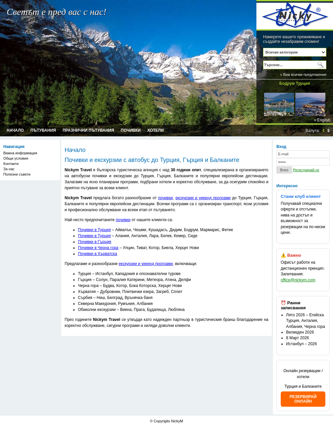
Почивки (131, 130)
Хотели (155, 130)
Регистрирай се (306, 170)
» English (322, 120)
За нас (9, 169)
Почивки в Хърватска (97, 253)
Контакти (11, 164)
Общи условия (15, 158)
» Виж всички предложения (303, 74)
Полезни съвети (16, 174)
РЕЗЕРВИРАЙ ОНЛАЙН (302, 399)
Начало (15, 130)
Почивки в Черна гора (98, 247)
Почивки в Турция (94, 229)
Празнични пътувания (88, 130)
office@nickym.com (298, 280)
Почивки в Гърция (94, 241)
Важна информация (20, 153)
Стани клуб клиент (301, 196)
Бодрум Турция (294, 83)
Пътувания (43, 130)
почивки (165, 198)
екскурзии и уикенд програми (203, 198)
